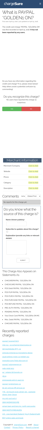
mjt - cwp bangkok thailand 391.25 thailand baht (21, 414)
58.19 (4, 376)
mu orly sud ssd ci (9, 398)
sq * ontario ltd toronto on (12, 372)
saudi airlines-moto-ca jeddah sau (15, 357)
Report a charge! (32, 427)
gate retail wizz (8, 368)
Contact (7, 427)
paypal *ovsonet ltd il (10, 341)
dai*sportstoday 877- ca (11, 349)
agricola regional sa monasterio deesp (17, 353)
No (31, 109)
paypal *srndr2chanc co (11, 384)
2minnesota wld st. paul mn (13, 380)
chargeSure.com (20, 425)
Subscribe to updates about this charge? (22, 229)
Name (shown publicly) (15, 220)
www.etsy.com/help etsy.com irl (15, 361)
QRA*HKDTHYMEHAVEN (12, 410)
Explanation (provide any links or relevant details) (22, 236)
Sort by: (23, 196)
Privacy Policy (18, 427)
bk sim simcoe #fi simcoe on (13, 388)
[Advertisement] (21, 58)
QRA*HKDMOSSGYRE (10, 402)
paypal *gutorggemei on (11, 364)
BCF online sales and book (12, 418)
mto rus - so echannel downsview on (16, 345)
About (36, 425)
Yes (12, 109)
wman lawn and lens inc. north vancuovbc (18, 406)
